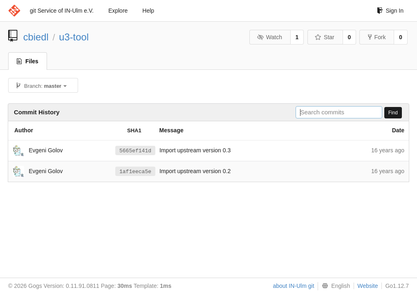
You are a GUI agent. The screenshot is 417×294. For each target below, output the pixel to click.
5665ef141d (135, 150)
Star (324, 37)
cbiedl (36, 36)
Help (148, 10)
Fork (377, 37)
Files (27, 61)
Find (393, 113)
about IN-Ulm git (293, 286)
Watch (269, 37)
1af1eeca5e (135, 171)
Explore (118, 10)
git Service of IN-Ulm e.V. (62, 10)
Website (367, 286)
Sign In (390, 10)
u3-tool (74, 36)
